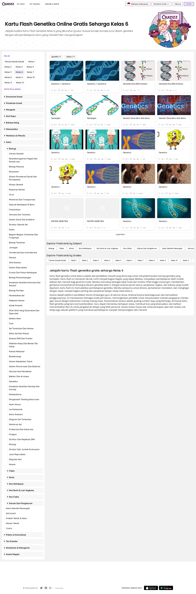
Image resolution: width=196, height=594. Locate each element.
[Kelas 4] (107, 260)
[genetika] (56, 57)
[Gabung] (177, 4)
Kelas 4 (30, 67)
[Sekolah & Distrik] (52, 4)
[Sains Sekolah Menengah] (172, 248)
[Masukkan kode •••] (161, 4)
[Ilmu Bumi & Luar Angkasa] (107, 248)
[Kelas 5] (118, 260)
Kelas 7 (30, 72)
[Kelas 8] (152, 260)
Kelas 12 (20, 82)
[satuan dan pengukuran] (147, 248)
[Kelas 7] (141, 260)
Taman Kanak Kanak (14, 61)
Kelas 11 (8, 82)
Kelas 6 (19, 72)
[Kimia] (71, 248)
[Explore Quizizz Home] (8, 4)
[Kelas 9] (163, 260)
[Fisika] (61, 248)
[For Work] (21, 4)
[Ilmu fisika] (127, 248)
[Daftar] (189, 4)
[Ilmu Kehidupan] (85, 248)
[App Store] (151, 588)
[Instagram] (50, 588)
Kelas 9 (19, 77)
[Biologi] (51, 248)
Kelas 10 (31, 77)
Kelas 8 (8, 77)
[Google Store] (166, 588)
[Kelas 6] (70, 57)
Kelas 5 (8, 72)
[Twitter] (41, 588)
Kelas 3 (19, 67)
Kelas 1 (31, 61)
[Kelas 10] (174, 260)
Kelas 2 (8, 67)
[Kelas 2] (85, 260)
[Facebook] (46, 588)
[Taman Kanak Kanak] (57, 260)
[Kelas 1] (74, 260)
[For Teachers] (35, 4)
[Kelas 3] (96, 260)
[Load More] (120, 234)
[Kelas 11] (186, 260)
